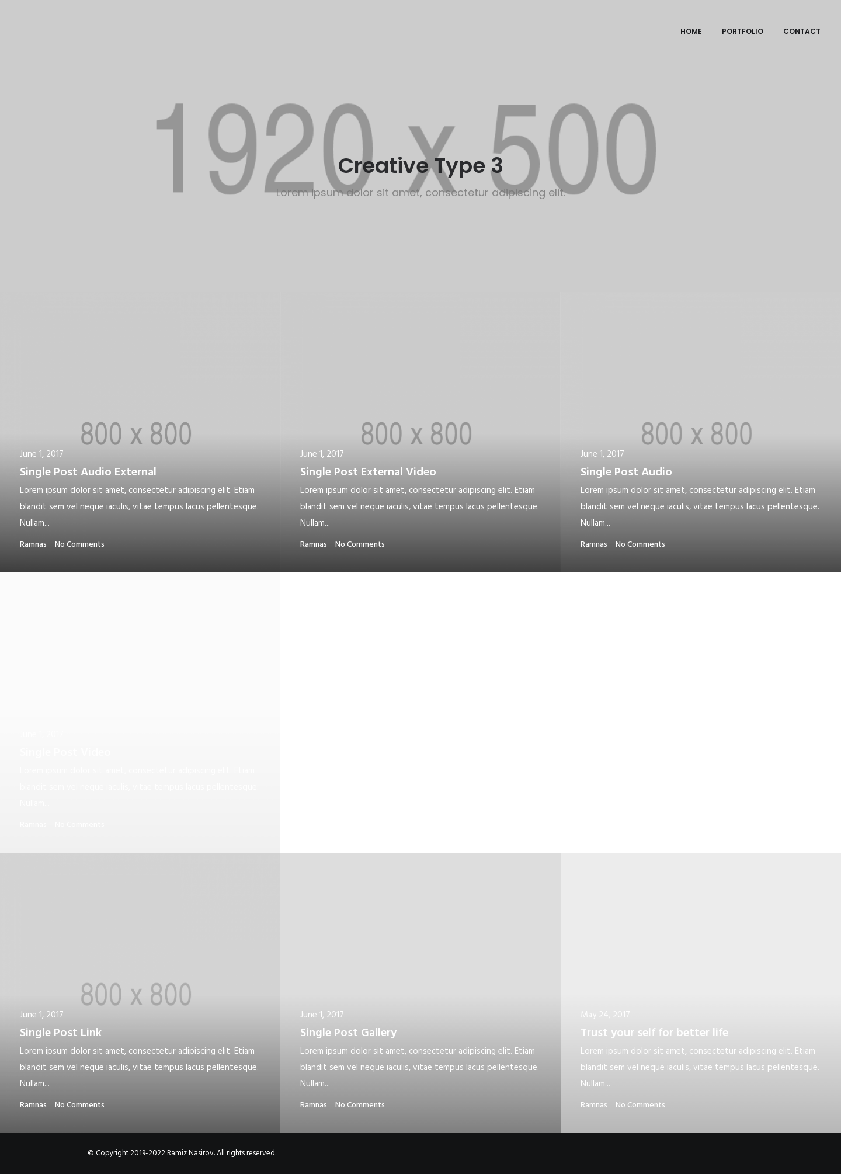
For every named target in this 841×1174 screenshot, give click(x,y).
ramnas (33, 544)
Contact (802, 31)
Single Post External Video (368, 472)
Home (691, 31)
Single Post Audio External (88, 472)
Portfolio (742, 31)
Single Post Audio (626, 472)
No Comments (80, 544)
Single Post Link (61, 1033)
